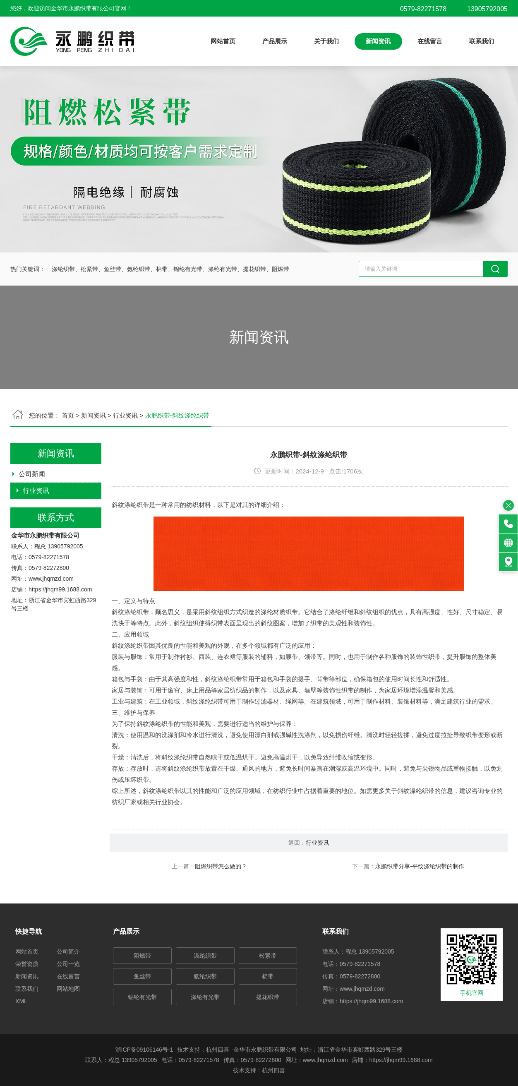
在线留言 (429, 41)
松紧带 (267, 955)
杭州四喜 (273, 1070)
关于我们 (326, 41)
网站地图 (68, 988)
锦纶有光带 (142, 997)
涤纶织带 (205, 955)
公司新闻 (32, 509)
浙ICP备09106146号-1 (144, 1049)
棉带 (267, 976)
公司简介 (68, 951)
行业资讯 (36, 525)
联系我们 (481, 41)
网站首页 (223, 41)
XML (21, 1001)
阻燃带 (142, 955)
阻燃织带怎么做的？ (256, 901)
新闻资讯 (378, 41)
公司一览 (68, 964)
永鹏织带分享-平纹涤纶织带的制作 (454, 901)
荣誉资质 (26, 964)
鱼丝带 (142, 976)
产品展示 (274, 41)
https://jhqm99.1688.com (60, 624)
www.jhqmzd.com (51, 613)
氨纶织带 (205, 976)
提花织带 (267, 997)
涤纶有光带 (205, 997)
